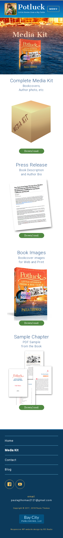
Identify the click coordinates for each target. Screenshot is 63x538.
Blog (8, 469)
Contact (10, 460)
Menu (53, 8)
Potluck (31, 7)
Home (9, 440)
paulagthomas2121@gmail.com (31, 500)
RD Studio (47, 529)
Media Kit (12, 450)
